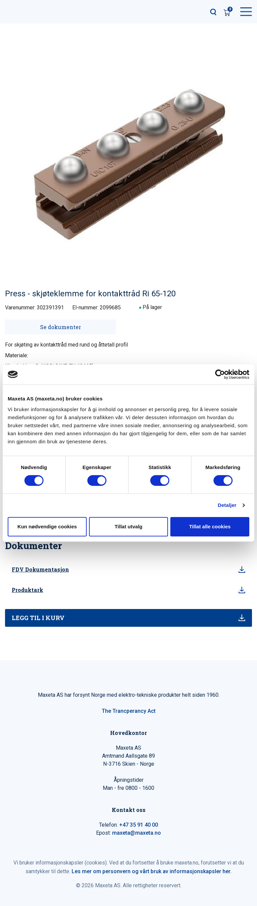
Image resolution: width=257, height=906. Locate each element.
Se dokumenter (60, 326)
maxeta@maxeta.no (136, 833)
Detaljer (227, 505)
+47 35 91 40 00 (138, 825)
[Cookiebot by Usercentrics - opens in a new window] (220, 374)
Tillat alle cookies (210, 526)
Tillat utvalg (128, 526)
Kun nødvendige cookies (47, 526)
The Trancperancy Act (129, 711)
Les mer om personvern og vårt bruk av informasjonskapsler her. (152, 871)
